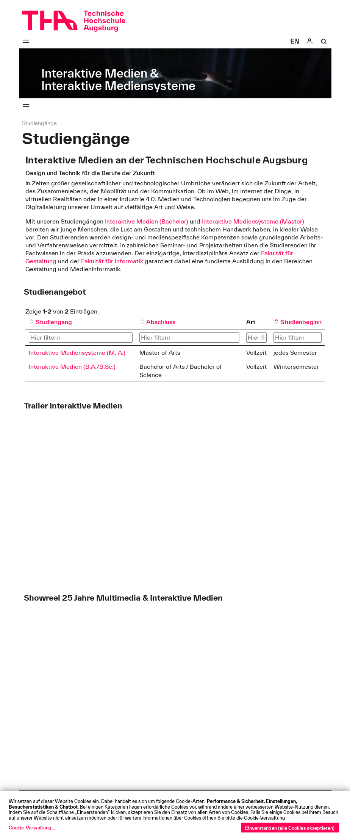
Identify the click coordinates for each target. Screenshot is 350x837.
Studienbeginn (301, 321)
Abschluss (160, 321)
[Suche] (324, 41)
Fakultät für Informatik (112, 261)
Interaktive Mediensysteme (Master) (253, 221)
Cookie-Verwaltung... (32, 827)
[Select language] (295, 41)
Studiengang (54, 321)
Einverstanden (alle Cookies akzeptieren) (289, 828)
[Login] (309, 41)
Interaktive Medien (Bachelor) (146, 221)
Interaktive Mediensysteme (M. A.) (77, 352)
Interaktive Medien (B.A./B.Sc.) (72, 366)
